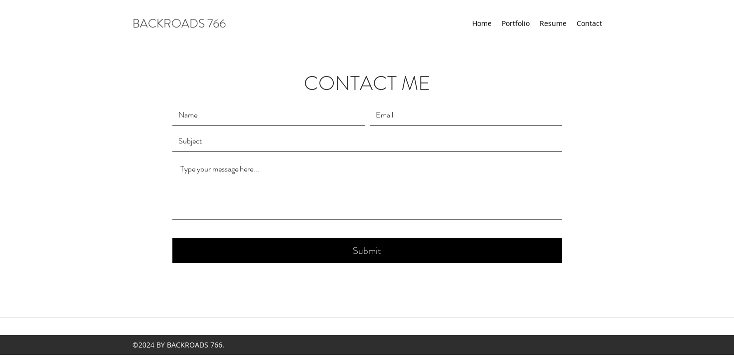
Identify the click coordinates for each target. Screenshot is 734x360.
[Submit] (367, 250)
